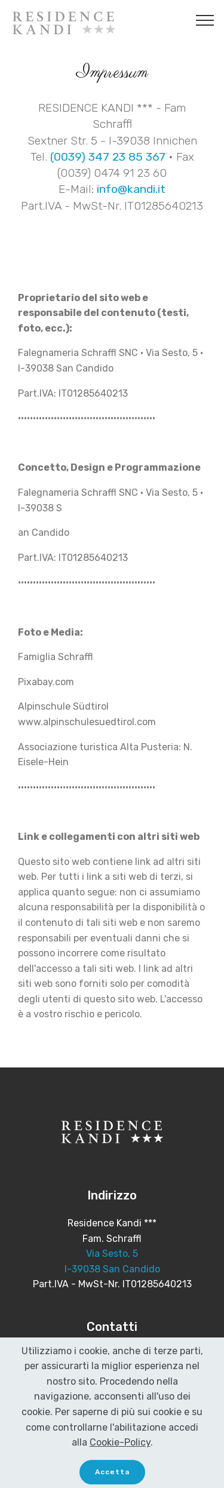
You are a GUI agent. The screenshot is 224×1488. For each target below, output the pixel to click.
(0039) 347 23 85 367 (107, 157)
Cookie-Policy (120, 1454)
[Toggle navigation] (205, 19)
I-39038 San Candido (112, 1269)
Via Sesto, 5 (112, 1253)
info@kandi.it (131, 189)
